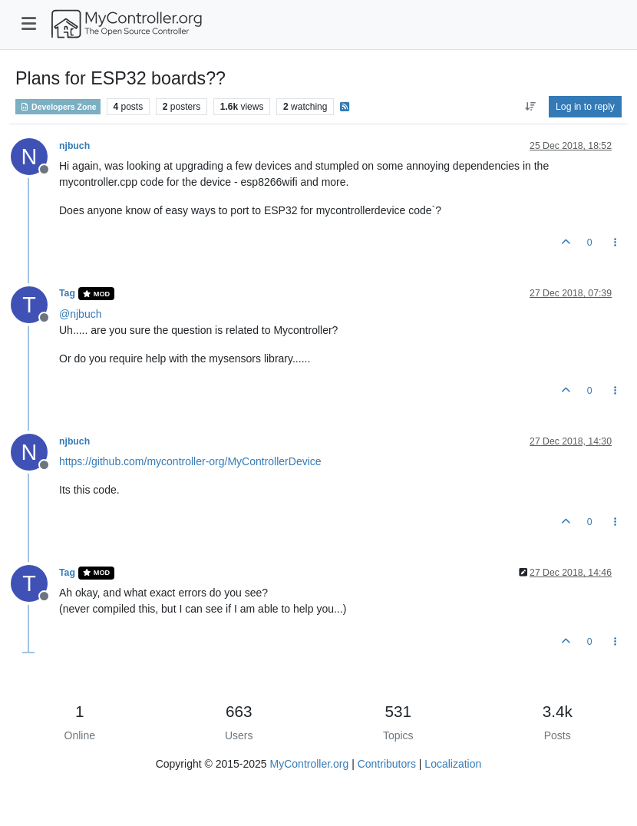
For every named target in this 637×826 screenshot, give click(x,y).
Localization (452, 764)
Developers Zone (58, 106)
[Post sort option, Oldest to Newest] (530, 106)
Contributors (387, 764)
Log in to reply (585, 106)
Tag (67, 293)
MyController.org (309, 764)
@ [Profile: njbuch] (80, 314)
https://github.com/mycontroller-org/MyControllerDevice (190, 461)
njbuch (74, 145)
